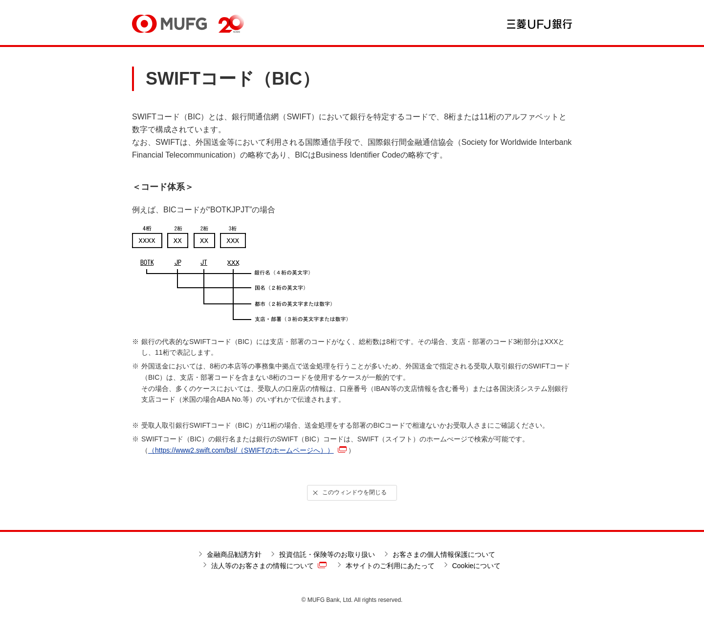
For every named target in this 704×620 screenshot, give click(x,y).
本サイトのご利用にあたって (390, 566)
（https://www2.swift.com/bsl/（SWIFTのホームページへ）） (247, 450)
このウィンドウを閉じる (349, 493)
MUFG (169, 24)
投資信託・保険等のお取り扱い (327, 554)
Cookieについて (476, 566)
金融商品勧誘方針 (234, 554)
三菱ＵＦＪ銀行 (539, 24)
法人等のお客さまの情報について (269, 565)
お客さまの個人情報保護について (444, 554)
